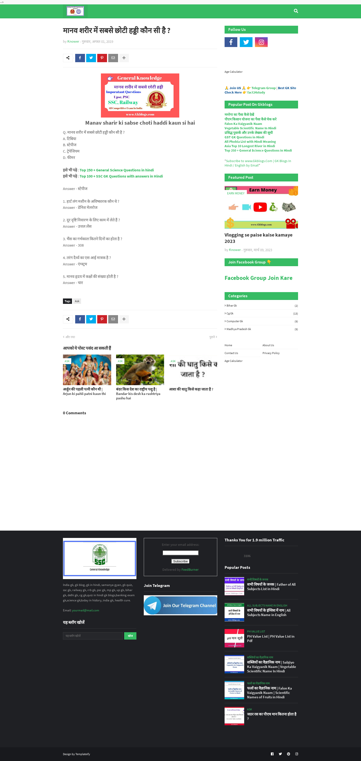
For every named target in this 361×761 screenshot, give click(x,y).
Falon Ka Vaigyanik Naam (243, 123)
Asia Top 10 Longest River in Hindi (250, 146)
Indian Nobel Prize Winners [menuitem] (230, 24)
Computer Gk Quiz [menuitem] (183, 24)
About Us (268, 345)
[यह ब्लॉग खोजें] (93, 636)
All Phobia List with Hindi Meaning (250, 141)
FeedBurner (190, 569)
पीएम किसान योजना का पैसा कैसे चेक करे (251, 119)
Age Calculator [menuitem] (275, 24)
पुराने (212, 337)
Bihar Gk (262, 306)
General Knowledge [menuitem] (138, 24)
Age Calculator (233, 71)
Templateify (82, 754)
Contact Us (231, 353)
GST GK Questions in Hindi (244, 137)
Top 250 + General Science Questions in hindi (117, 169)
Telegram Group (264, 88)
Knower (73, 41)
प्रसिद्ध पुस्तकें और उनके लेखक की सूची (249, 133)
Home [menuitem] (72, 24)
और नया (70, 337)
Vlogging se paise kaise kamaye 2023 (258, 238)
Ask (77, 301)
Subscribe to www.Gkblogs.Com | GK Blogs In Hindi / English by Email (258, 163)
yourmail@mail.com (85, 610)
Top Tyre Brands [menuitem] (98, 24)
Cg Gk (262, 313)
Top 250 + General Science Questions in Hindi (258, 150)
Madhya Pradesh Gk (262, 329)
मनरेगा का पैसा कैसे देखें (239, 114)
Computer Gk (262, 321)
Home (228, 345)
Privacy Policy (271, 353)
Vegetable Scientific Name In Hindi (250, 128)
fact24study (256, 92)
